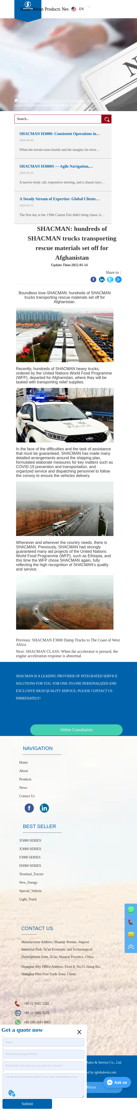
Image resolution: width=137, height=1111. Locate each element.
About (38, 9)
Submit (27, 1104)
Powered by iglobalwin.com (96, 1072)
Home (25, 9)
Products (52, 9)
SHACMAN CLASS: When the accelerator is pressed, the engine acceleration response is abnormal (67, 653)
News (67, 9)
